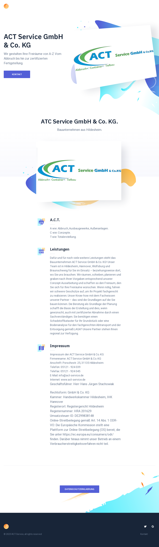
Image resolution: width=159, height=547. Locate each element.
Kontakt (17, 74)
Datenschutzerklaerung (79, 489)
